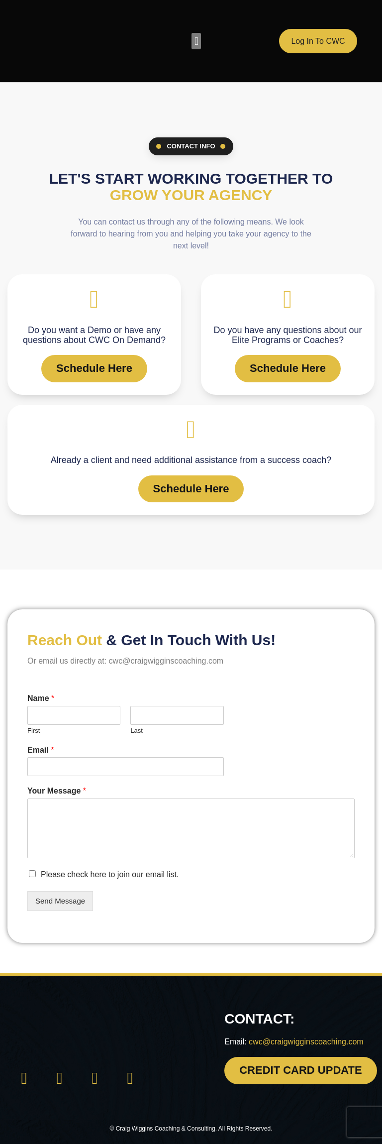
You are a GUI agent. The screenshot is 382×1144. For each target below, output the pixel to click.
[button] (196, 41)
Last (136, 729)
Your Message (56, 790)
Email (40, 748)
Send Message (60, 899)
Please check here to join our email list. (110, 873)
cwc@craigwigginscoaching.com (306, 1040)
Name (40, 697)
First (33, 729)
